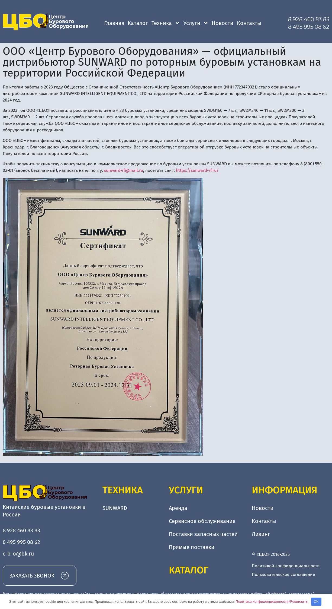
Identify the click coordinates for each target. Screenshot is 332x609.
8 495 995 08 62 (308, 27)
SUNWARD (114, 508)
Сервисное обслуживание (202, 521)
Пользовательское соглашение (283, 574)
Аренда (178, 508)
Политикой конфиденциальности (286, 565)
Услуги (195, 23)
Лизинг (261, 534)
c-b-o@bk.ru (18, 553)
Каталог (138, 23)
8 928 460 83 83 (308, 19)
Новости (222, 23)
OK (316, 602)
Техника (166, 23)
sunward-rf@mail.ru (123, 170)
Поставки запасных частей (203, 534)
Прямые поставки (191, 547)
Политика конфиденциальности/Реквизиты (272, 602)
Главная (114, 23)
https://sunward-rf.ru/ (197, 170)
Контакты (249, 23)
